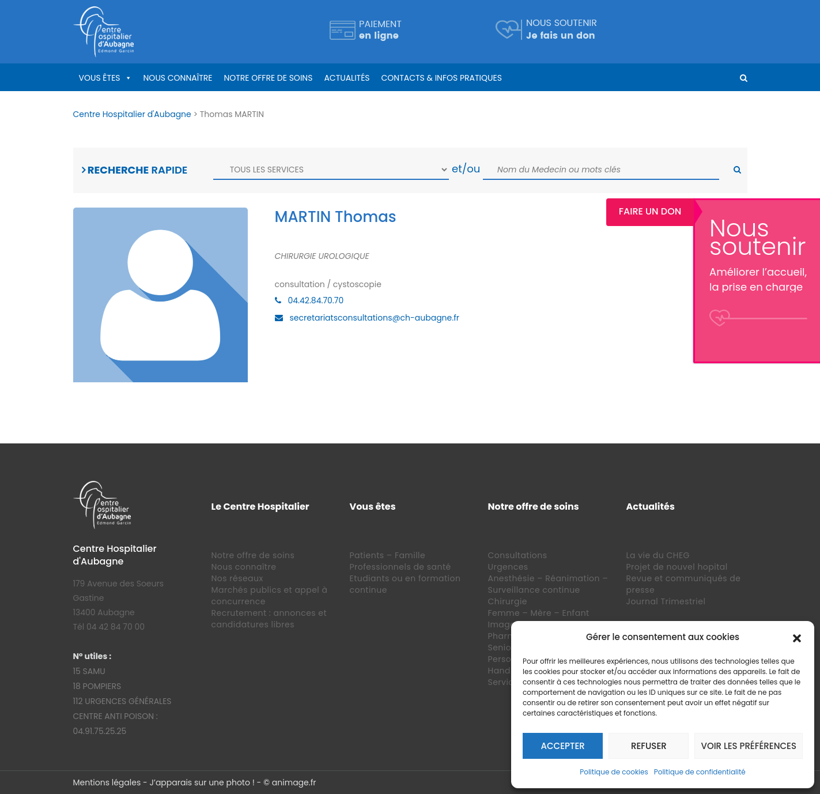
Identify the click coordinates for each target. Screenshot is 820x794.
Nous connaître (178, 78)
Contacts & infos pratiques (441, 78)
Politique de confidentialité (700, 772)
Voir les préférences (748, 746)
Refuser (649, 746)
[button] (797, 637)
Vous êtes (99, 78)
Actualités (346, 78)
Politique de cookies (614, 772)
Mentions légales (107, 782)
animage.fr (294, 782)
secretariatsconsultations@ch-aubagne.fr (375, 317)
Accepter (563, 746)
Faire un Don (777, 211)
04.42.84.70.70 (316, 300)
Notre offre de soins (268, 78)
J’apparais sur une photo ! (201, 782)
